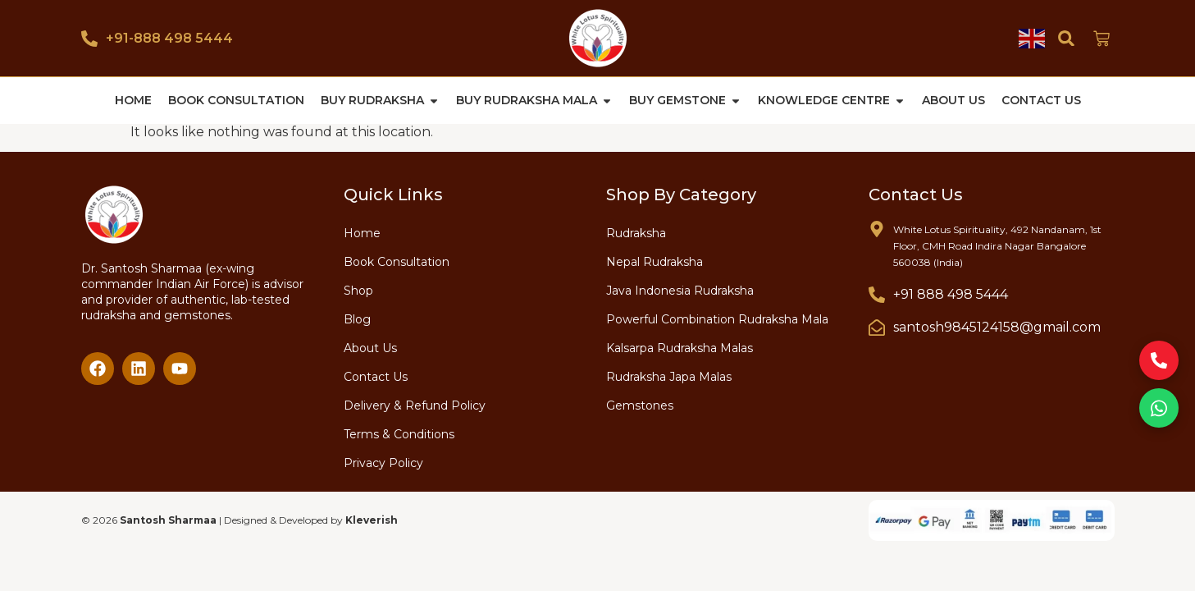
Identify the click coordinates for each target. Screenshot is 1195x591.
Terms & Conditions (399, 433)
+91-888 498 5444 (169, 38)
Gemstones (639, 404)
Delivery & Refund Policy (415, 404)
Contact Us (376, 376)
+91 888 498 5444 (950, 293)
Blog (357, 318)
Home (362, 232)
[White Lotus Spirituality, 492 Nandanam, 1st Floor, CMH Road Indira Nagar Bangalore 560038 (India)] (877, 228)
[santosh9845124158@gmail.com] (877, 326)
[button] (1066, 38)
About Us (370, 347)
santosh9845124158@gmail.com (997, 326)
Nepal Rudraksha (654, 261)
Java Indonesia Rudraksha (680, 289)
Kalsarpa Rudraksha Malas (679, 347)
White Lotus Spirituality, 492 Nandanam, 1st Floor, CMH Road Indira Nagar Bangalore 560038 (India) (997, 245)
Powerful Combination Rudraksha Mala (717, 318)
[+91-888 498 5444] (89, 38)
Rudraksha (636, 232)
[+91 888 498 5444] (877, 294)
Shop (358, 289)
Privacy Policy (383, 462)
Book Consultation (396, 261)
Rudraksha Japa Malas (669, 376)
